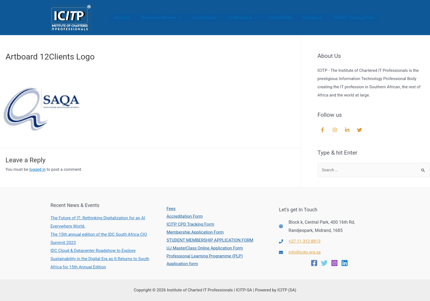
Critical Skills (287, 17)
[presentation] (193, 17)
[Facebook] (314, 262)
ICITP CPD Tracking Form (189, 223)
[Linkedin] (344, 262)
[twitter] (360, 130)
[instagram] (335, 130)
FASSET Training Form (355, 17)
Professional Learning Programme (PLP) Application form (204, 260)
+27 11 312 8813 (304, 241)
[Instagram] (334, 262)
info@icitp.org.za (305, 252)
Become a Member (176, 17)
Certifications (252, 17)
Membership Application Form (194, 232)
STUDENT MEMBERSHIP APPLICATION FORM (209, 240)
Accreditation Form (183, 215)
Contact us (317, 17)
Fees (169, 207)
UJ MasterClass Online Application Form (204, 248)
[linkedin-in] (347, 130)
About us (140, 17)
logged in (37, 169)
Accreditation (217, 17)
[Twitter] (324, 262)
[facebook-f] (323, 130)
